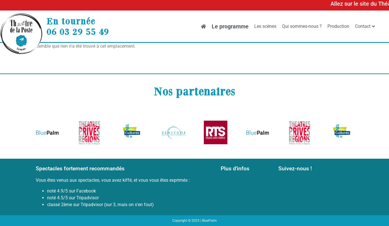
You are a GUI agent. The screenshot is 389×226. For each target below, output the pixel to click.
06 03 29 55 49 (78, 31)
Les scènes (265, 26)
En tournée (71, 21)
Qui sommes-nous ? (302, 26)
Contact (365, 26)
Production (338, 26)
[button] (42, 133)
